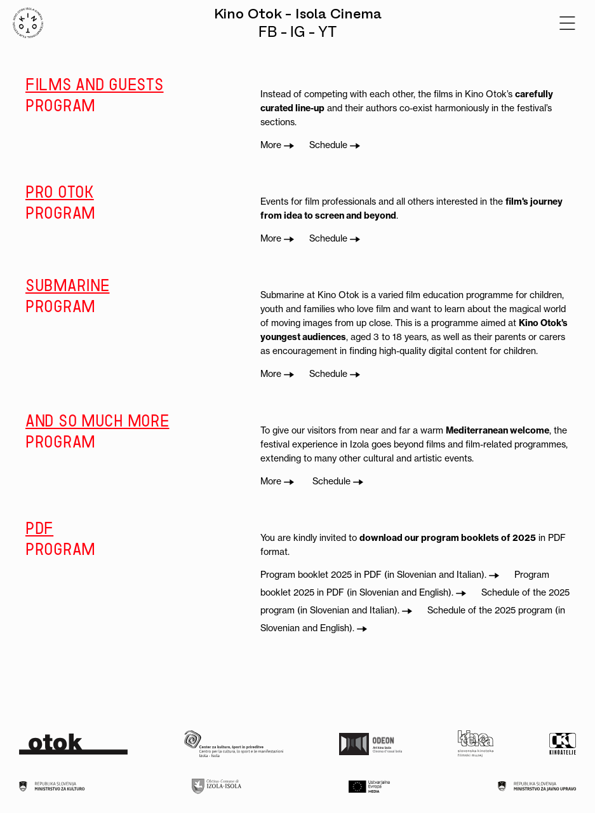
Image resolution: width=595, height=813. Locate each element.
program (133, 94)
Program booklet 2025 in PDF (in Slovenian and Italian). (379, 574)
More (277, 145)
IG (297, 32)
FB (267, 32)
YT (327, 32)
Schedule (334, 145)
